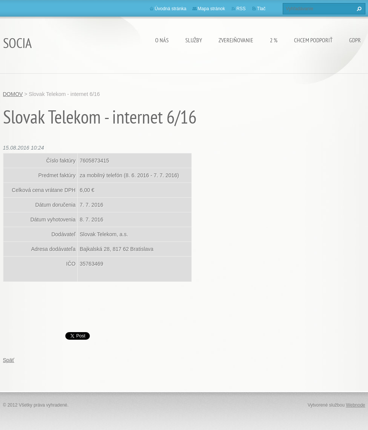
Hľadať (358, 8)
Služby (193, 40)
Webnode (355, 405)
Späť (8, 360)
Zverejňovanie (236, 40)
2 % (273, 40)
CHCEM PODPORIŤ (313, 40)
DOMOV (13, 94)
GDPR (355, 40)
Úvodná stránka (170, 8)
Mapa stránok (211, 8)
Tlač (261, 8)
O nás (162, 40)
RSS (241, 8)
